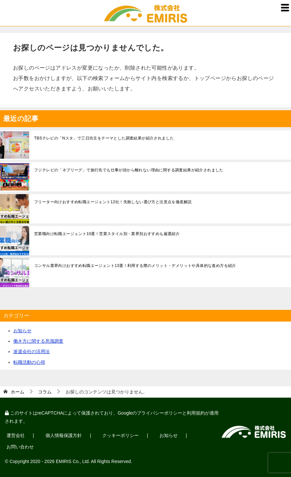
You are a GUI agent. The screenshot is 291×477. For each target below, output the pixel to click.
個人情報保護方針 (63, 435)
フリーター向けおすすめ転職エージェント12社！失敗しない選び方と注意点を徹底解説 (113, 202)
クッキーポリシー (120, 435)
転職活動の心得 (29, 362)
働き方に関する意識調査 (38, 341)
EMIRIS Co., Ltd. (73, 461)
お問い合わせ (20, 446)
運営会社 (15, 435)
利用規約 (196, 413)
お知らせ (22, 330)
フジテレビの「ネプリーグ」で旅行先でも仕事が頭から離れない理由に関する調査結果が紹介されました (128, 170)
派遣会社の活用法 (31, 351)
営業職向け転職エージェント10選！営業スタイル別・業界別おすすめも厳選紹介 (107, 234)
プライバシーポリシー (159, 413)
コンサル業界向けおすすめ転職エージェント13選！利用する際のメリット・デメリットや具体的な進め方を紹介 (135, 265)
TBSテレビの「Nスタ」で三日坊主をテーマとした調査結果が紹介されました (104, 138)
